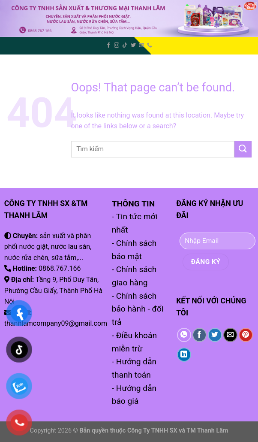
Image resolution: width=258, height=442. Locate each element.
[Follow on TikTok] (124, 45)
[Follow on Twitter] (133, 45)
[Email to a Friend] (230, 335)
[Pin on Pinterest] (246, 335)
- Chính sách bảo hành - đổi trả (138, 309)
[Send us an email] (141, 45)
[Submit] (243, 149)
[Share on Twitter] (215, 335)
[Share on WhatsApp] (184, 335)
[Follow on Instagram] (116, 45)
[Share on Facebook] (199, 335)
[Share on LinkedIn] (184, 355)
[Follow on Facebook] (108, 45)
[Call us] (149, 45)
